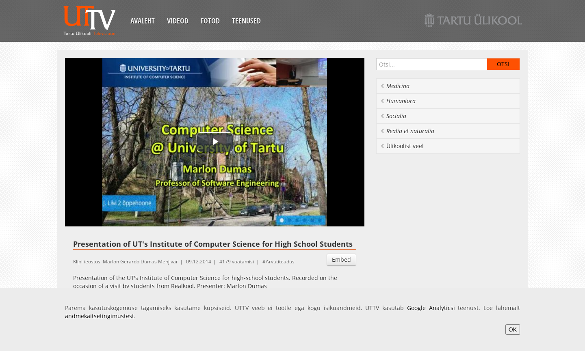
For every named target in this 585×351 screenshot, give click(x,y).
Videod (177, 21)
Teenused (246, 21)
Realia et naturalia (407, 131)
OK (513, 329)
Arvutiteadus (280, 261)
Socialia (393, 116)
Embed (341, 259)
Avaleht (142, 21)
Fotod (210, 21)
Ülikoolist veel (402, 146)
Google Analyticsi (431, 308)
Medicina (395, 86)
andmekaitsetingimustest (99, 316)
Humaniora (398, 101)
